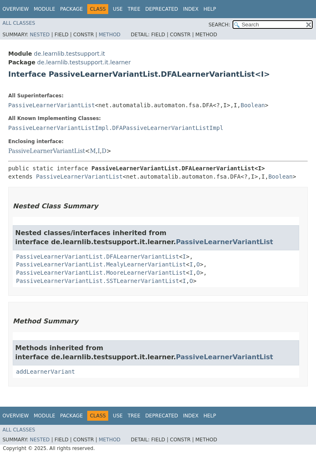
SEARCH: (219, 25)
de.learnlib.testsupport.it (69, 53)
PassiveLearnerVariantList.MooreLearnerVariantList (101, 272)
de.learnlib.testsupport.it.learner (83, 62)
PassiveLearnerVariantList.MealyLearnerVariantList (101, 264)
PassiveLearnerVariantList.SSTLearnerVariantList (97, 281)
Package (71, 9)
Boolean (253, 105)
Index (191, 9)
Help (209, 9)
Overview (15, 9)
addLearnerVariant (45, 371)
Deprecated (161, 9)
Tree (134, 9)
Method (110, 35)
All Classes (18, 23)
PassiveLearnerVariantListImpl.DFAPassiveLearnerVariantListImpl (115, 128)
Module (44, 9)
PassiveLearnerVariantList (51, 105)
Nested (39, 35)
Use (118, 9)
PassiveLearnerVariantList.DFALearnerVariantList (97, 256)
